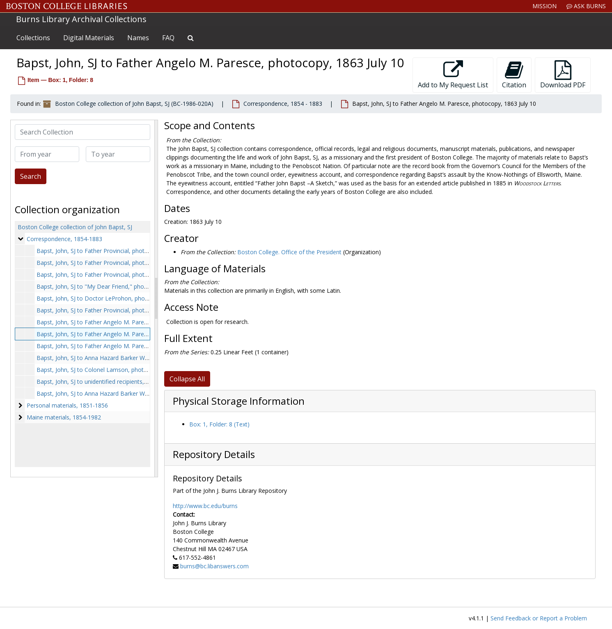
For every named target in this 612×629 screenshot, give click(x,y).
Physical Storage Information (239, 401)
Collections (33, 37)
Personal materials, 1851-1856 (67, 405)
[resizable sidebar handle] (156, 298)
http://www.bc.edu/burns (205, 506)
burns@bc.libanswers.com (214, 566)
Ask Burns (586, 6)
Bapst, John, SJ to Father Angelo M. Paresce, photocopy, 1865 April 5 (128, 346)
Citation (514, 74)
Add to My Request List (453, 74)
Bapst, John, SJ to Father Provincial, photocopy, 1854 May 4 (116, 263)
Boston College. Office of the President (289, 252)
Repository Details (214, 454)
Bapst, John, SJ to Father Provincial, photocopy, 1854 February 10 (124, 251)
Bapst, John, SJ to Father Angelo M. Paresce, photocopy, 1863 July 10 (128, 334)
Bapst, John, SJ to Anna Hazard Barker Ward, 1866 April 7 (112, 358)
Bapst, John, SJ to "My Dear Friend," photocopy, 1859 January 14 (123, 286)
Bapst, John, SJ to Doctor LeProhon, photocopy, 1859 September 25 (128, 298)
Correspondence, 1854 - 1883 (282, 103)
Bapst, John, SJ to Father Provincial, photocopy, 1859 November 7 (124, 310)
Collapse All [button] (187, 378)
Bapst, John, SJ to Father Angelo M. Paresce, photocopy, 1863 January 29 (134, 322)
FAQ (168, 37)
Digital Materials (88, 37)
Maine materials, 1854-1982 (64, 417)
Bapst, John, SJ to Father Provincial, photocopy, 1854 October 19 (123, 274)
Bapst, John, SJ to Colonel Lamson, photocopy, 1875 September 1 (124, 370)
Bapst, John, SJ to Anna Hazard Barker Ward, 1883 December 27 (122, 393)
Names (138, 37)
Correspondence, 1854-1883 (64, 239)
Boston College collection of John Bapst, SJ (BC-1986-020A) (134, 103)
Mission (544, 6)
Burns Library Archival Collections (81, 19)
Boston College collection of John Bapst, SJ (75, 227)
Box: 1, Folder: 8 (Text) (219, 424)
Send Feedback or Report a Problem (539, 618)
